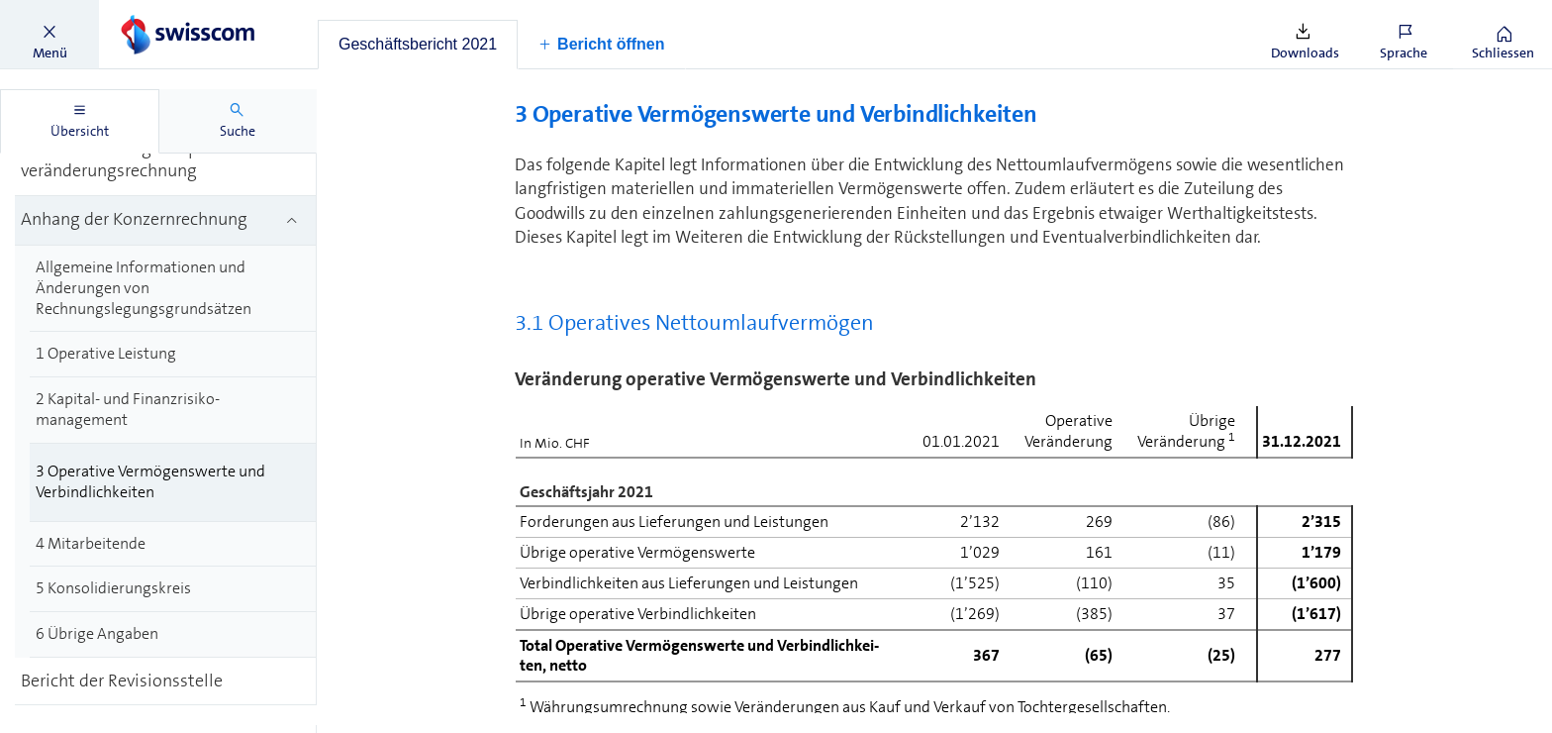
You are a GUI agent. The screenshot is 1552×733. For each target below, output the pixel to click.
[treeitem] (166, 160)
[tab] (418, 44)
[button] (49, 34)
